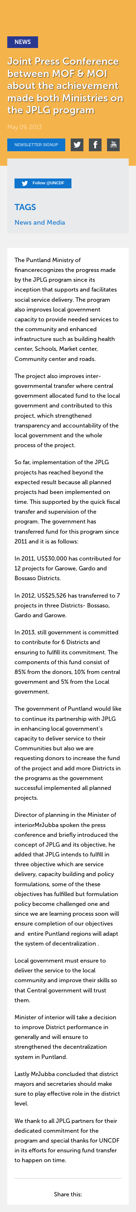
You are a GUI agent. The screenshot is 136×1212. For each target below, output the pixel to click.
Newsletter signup (36, 145)
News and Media (40, 222)
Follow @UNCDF (43, 183)
